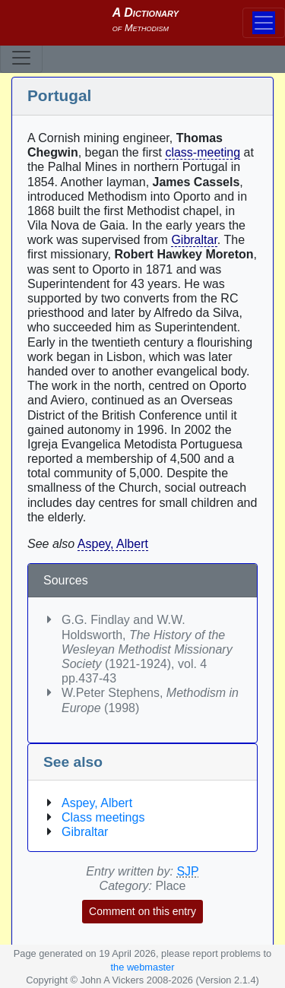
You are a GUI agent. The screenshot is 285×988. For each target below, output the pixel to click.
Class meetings (103, 817)
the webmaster (143, 967)
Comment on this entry (142, 911)
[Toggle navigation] (21, 58)
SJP (187, 871)
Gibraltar (194, 239)
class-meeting (202, 152)
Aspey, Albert (113, 543)
